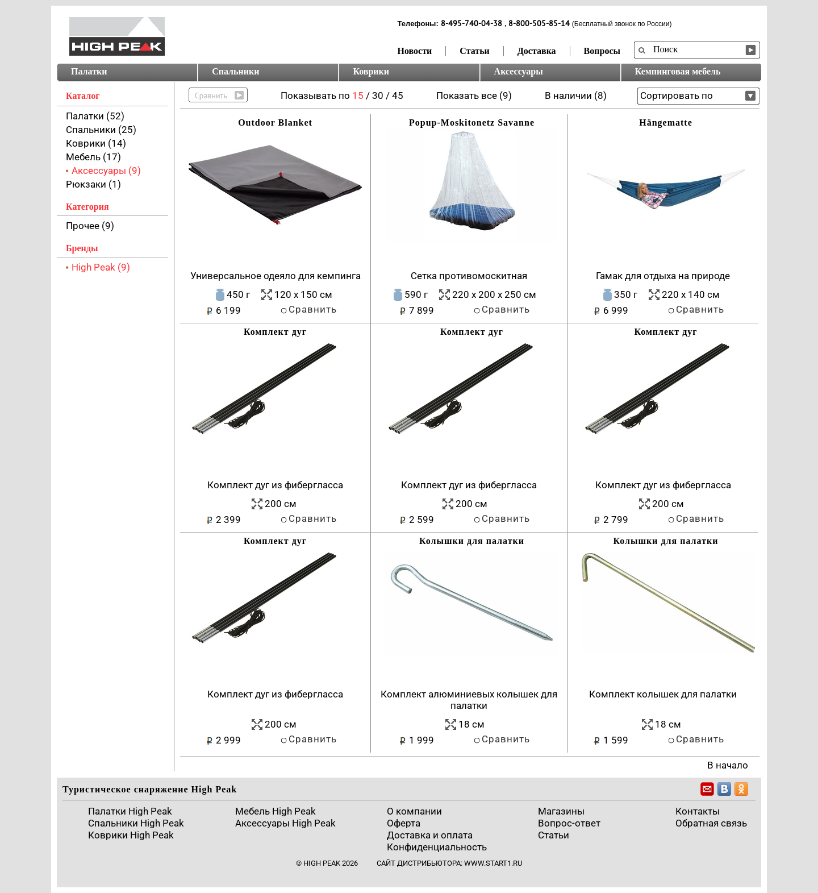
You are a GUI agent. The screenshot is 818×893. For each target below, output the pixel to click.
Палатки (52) (95, 116)
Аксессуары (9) (106, 170)
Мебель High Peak (275, 811)
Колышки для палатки (471, 541)
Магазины (561, 811)
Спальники (235, 71)
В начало (727, 765)
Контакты (697, 811)
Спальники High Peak (136, 823)
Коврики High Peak (131, 835)
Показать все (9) (474, 95)
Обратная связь (711, 823)
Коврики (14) (96, 143)
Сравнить (313, 309)
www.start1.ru (493, 863)
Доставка (536, 51)
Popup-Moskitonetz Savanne (472, 122)
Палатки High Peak (130, 811)
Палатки (89, 71)
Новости (415, 51)
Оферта (403, 823)
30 (377, 95)
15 (358, 95)
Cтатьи (553, 835)
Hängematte (665, 122)
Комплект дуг (275, 332)
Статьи (475, 51)
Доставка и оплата (430, 835)
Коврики (371, 71)
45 (397, 95)
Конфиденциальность (437, 847)
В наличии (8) (576, 95)
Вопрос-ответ (569, 823)
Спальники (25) (101, 129)
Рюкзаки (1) (93, 184)
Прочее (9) (90, 225)
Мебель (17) (93, 157)
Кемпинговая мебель (678, 71)
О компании (414, 811)
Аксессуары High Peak (285, 823)
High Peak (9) (101, 267)
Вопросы (602, 51)
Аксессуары (518, 71)
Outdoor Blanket (275, 122)
